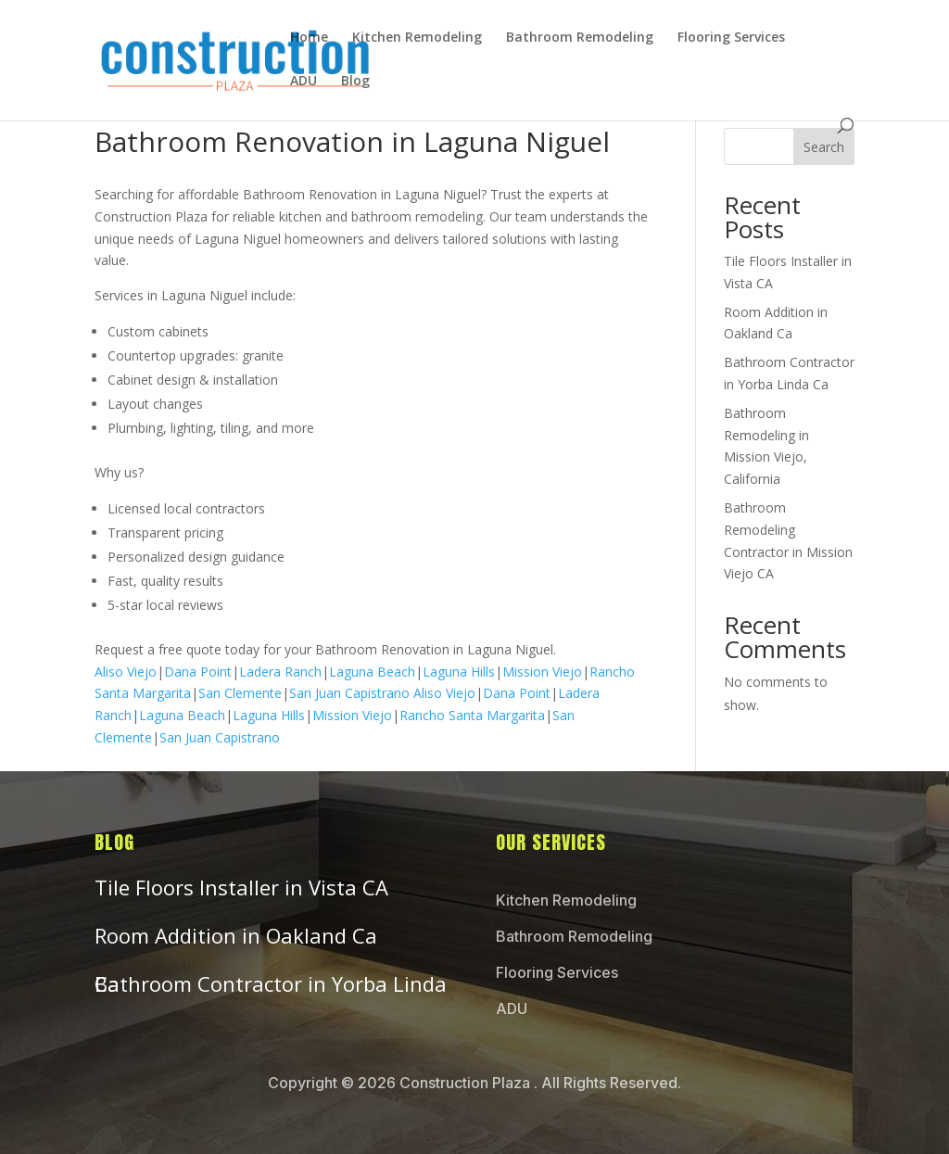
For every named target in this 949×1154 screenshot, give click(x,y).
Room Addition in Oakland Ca (236, 935)
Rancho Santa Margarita (472, 715)
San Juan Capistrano (349, 693)
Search (823, 147)
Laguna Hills (459, 671)
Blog (355, 81)
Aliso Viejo (126, 671)
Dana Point (198, 671)
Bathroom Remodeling (579, 38)
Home (309, 38)
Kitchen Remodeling (417, 38)
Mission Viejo (542, 671)
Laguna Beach (372, 671)
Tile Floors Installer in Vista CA (241, 887)
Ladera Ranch (280, 671)
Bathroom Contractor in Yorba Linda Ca (271, 983)
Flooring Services (731, 38)
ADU (303, 81)
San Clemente (240, 693)
